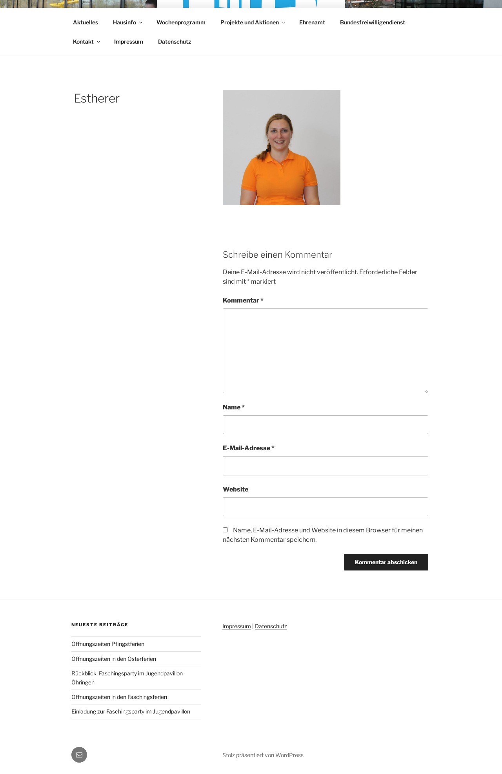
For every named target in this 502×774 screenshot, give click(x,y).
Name (234, 407)
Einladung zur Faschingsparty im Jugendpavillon (130, 711)
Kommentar (243, 300)
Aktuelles (85, 22)
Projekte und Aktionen (253, 22)
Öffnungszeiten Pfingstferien (107, 643)
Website (235, 489)
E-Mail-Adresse (249, 448)
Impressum (128, 41)
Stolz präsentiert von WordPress (263, 755)
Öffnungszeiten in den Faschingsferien (119, 696)
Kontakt (87, 41)
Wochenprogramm (181, 22)
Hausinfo (128, 22)
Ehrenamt (312, 22)
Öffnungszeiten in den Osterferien (113, 658)
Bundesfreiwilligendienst (372, 22)
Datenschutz (174, 41)
